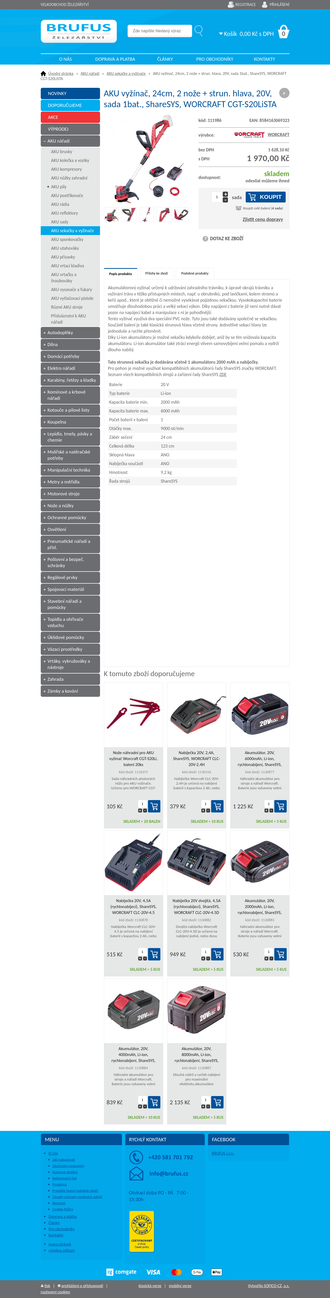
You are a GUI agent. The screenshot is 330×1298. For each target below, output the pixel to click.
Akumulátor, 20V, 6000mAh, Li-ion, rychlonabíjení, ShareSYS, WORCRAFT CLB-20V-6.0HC (259, 759)
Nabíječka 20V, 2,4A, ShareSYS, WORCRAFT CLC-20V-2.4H (196, 758)
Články (165, 59)
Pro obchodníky (214, 59)
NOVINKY (57, 93)
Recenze (58, 1203)
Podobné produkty (194, 273)
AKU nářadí (90, 73)
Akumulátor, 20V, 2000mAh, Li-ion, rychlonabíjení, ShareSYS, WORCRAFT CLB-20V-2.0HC (259, 907)
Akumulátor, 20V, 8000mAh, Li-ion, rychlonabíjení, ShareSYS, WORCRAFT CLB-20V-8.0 (197, 1055)
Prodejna (59, 1184)
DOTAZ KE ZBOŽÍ (226, 238)
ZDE (223, 374)
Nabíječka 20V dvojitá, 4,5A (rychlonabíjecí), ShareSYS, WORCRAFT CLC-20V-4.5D (197, 906)
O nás (65, 59)
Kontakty (264, 59)
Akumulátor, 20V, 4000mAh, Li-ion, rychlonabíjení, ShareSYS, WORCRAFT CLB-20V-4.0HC (133, 1055)
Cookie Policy (62, 1209)
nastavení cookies (55, 1291)
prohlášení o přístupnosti (82, 1285)
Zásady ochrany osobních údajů (77, 1196)
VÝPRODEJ (58, 129)
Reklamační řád (64, 1178)
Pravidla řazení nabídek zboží (75, 1190)
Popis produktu (120, 274)
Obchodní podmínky (68, 1165)
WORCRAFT (261, 134)
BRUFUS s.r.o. (223, 1153)
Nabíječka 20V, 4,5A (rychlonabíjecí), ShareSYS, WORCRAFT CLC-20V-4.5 (133, 906)
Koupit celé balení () (263, 208)
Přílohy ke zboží (156, 273)
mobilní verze (180, 1285)
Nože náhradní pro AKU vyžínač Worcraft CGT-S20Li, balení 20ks (133, 758)
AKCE (53, 117)
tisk (47, 1285)
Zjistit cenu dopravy (263, 219)
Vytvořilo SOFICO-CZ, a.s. (269, 1285)
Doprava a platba (115, 59)
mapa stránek (59, 1244)
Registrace (245, 4)
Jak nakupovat (63, 1159)
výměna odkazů (61, 1250)
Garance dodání (64, 1172)
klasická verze (150, 1285)
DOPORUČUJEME (65, 105)
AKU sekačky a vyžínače (126, 73)
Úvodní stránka (60, 73)
